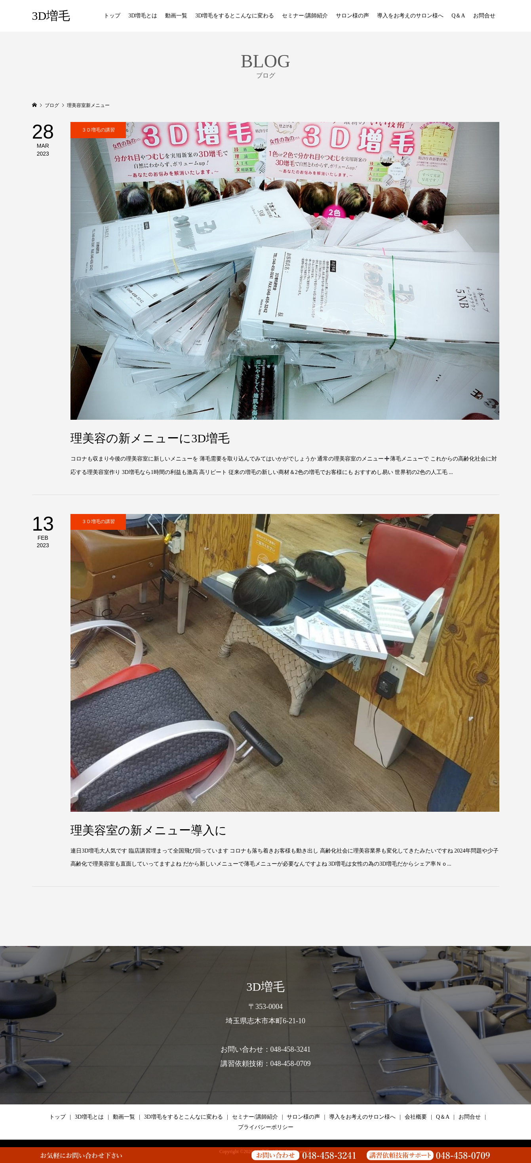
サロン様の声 (352, 16)
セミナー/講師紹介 (305, 16)
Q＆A (458, 16)
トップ (112, 16)
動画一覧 (176, 16)
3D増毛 (51, 15)
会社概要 (416, 1117)
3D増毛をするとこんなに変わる (234, 16)
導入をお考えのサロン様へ (410, 16)
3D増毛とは (142, 16)
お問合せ (484, 16)
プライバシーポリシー (265, 1127)
